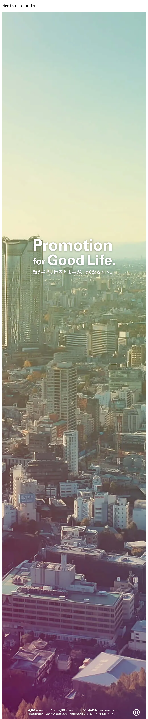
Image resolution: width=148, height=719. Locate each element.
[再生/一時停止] (136, 712)
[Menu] (144, 6)
